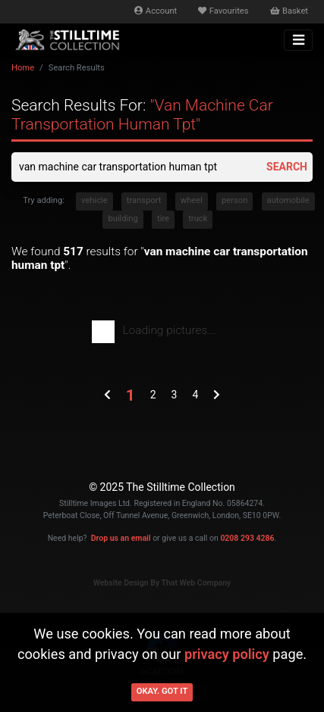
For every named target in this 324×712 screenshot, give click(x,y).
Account (155, 11)
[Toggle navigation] (298, 40)
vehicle (94, 200)
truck (197, 218)
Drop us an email (121, 538)
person (234, 200)
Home (22, 68)
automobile (288, 200)
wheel (192, 200)
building (122, 218)
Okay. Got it (162, 691)
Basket (289, 11)
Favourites (223, 11)
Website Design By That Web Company (162, 583)
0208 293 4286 (247, 538)
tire (163, 218)
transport (144, 200)
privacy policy (226, 654)
